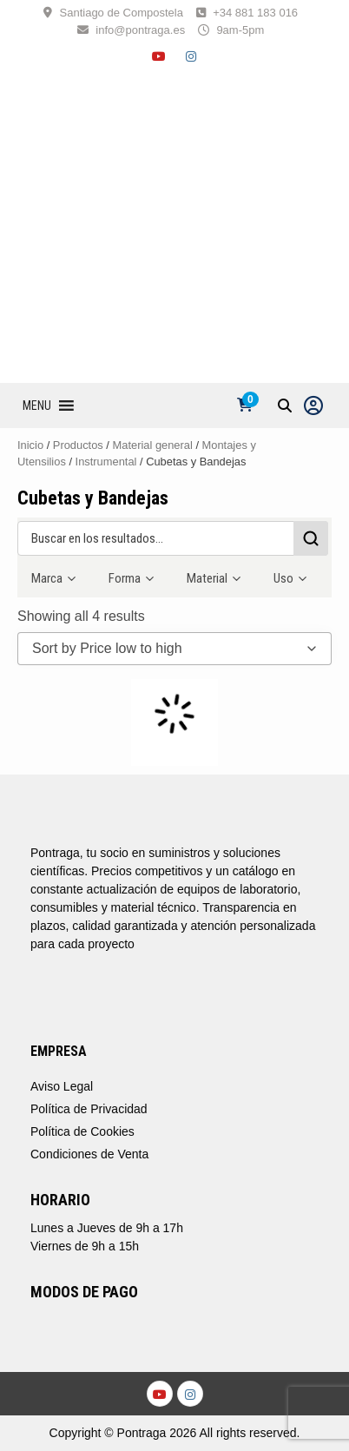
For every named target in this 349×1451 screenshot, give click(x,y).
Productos (78, 445)
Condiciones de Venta (89, 1154)
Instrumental (106, 461)
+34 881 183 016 (255, 12)
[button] (37, 405)
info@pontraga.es (140, 29)
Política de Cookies (82, 1131)
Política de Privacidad (89, 1109)
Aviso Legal (61, 1086)
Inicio (30, 445)
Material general (153, 445)
